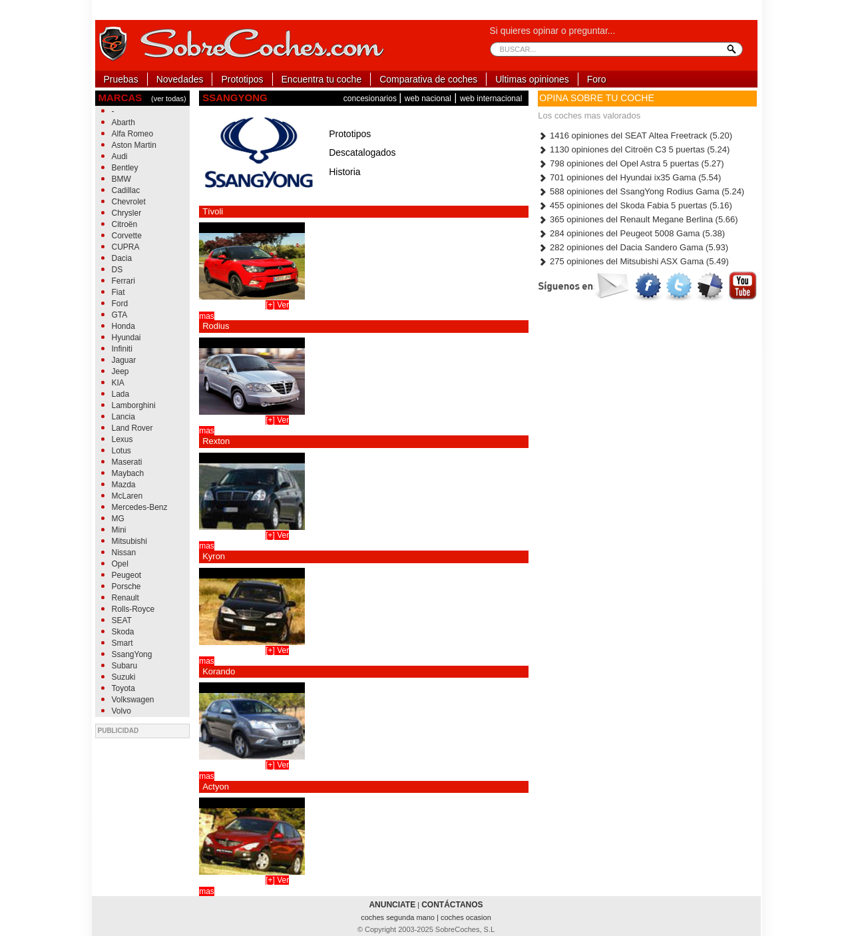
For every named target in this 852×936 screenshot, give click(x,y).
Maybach (128, 473)
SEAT (122, 620)
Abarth (123, 122)
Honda (123, 326)
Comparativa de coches (428, 79)
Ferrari (123, 281)
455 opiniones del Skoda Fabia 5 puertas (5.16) (635, 205)
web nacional (428, 98)
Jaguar (124, 360)
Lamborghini (134, 405)
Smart (122, 643)
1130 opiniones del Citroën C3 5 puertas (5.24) (634, 149)
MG (118, 518)
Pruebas (121, 79)
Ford (120, 303)
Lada (121, 394)
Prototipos (242, 79)
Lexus (122, 439)
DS (117, 269)
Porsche (126, 586)
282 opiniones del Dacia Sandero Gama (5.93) (633, 247)
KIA (118, 382)
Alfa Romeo (133, 133)
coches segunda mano (399, 917)
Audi (120, 156)
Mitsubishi (129, 541)
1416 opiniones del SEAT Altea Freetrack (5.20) (635, 135)
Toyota (123, 688)
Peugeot (127, 575)
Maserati (127, 462)
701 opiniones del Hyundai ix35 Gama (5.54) (629, 177)
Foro (596, 79)
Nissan (124, 552)
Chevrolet (129, 201)
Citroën (125, 224)
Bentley (125, 167)
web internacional (491, 98)
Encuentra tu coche (322, 79)
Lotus (121, 450)
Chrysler (127, 213)
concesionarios (371, 98)
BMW (121, 179)
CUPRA (126, 247)
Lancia (123, 416)
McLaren (127, 496)
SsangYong (132, 654)
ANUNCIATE (392, 904)
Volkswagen (133, 699)
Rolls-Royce (133, 609)
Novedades (180, 79)
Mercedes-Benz (140, 507)
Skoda (123, 631)
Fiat (118, 292)
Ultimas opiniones (532, 79)
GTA (120, 315)
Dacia (122, 258)
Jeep (120, 371)
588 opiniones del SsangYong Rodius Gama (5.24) (641, 191)
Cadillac (126, 190)
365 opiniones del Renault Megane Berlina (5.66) (638, 219)
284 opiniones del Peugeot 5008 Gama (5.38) (631, 233)
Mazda (124, 484)
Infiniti (122, 348)
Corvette (127, 235)
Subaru (125, 665)
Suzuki (124, 677)
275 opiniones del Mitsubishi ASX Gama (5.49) (633, 261)
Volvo (121, 711)
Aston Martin (134, 145)
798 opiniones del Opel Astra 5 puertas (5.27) (631, 163)
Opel (120, 564)
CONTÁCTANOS (452, 904)
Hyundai (126, 337)
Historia (344, 171)
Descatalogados (362, 152)
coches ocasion (466, 917)
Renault (125, 597)
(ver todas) (168, 99)
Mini (119, 530)
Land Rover (132, 428)
